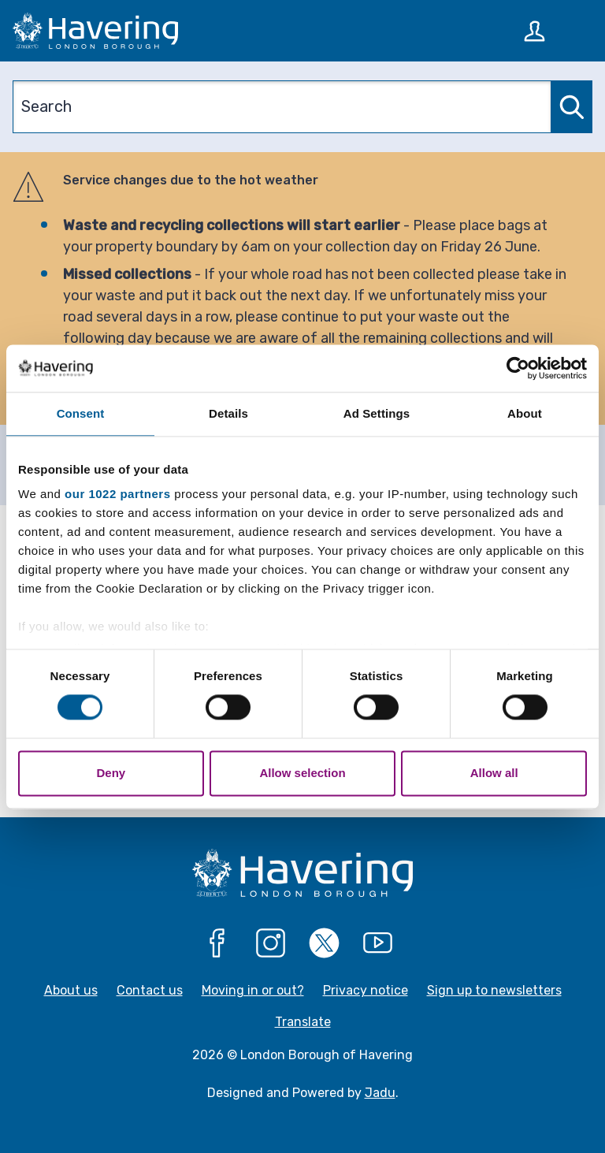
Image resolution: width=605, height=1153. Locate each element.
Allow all (494, 772)
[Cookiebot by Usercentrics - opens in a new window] (518, 368)
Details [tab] (228, 413)
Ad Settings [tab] (376, 413)
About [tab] (524, 413)
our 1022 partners (117, 493)
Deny (110, 772)
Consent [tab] (81, 413)
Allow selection (302, 772)
